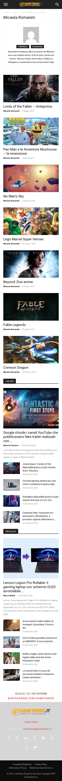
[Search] (57, 4)
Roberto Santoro (11, 445)
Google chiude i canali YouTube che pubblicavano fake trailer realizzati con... (30, 437)
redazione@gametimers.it (37, 728)
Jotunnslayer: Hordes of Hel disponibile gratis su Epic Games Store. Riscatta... (38, 467)
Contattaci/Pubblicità (22, 764)
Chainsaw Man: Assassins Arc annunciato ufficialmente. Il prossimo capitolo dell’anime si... (39, 516)
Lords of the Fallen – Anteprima (27, 106)
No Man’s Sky (13, 196)
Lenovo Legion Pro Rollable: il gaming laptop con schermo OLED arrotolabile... (29, 587)
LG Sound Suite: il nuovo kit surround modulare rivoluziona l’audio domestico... (38, 674)
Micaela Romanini (11, 111)
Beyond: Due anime (18, 282)
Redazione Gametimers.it (41, 767)
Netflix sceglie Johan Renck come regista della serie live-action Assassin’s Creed (39, 657)
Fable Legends (14, 325)
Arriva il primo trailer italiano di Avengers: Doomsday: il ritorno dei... (38, 624)
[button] (5, 4)
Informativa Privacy (18, 767)
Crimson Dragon (15, 368)
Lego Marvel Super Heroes (23, 239)
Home (6, 12)
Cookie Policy (31, 721)
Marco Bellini (9, 595)
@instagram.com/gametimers (31, 698)
